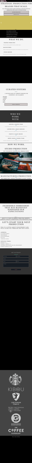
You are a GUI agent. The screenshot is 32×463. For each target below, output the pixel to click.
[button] (29, 0)
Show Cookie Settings (16, 436)
